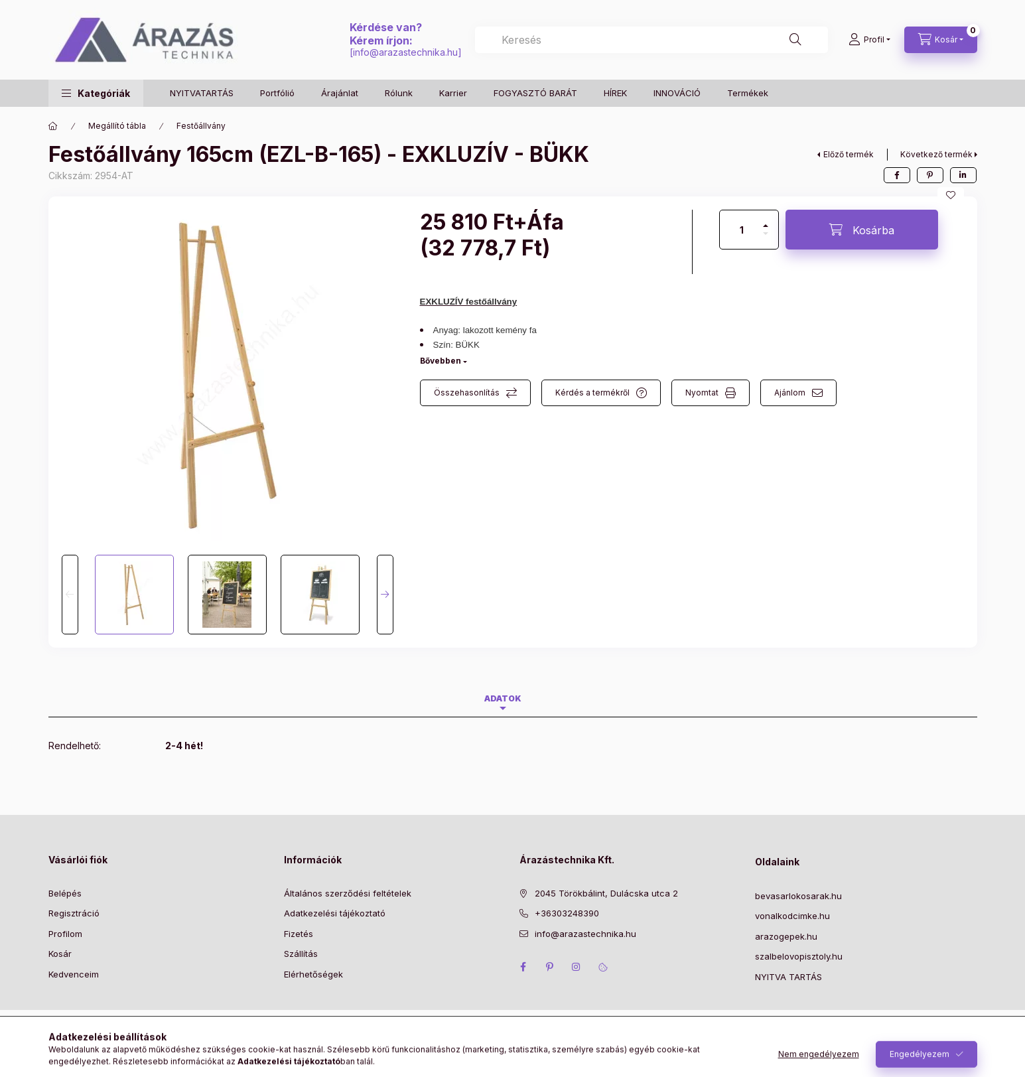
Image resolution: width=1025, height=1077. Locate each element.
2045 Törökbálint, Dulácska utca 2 (606, 893)
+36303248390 (567, 913)
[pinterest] (930, 175)
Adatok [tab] (502, 698)
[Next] (385, 594)
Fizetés (298, 933)
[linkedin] (963, 175)
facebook (523, 967)
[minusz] (765, 239)
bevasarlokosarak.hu (798, 896)
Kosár (60, 953)
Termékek (747, 93)
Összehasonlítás (467, 392)
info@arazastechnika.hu (405, 52)
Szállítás (301, 953)
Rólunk (399, 93)
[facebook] (897, 175)
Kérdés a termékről (592, 392)
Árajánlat (339, 93)
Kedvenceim (73, 974)
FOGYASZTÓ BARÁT (535, 93)
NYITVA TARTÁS (788, 976)
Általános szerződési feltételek (347, 893)
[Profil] (869, 40)
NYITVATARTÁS (202, 93)
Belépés (65, 893)
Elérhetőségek (313, 974)
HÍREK (615, 93)
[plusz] (765, 220)
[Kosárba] (862, 230)
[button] (95, 93)
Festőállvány (201, 126)
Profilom (65, 933)
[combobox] (651, 40)
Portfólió (277, 93)
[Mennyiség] (741, 229)
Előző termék (848, 154)
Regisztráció (74, 913)
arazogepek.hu (786, 936)
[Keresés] (795, 39)
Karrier (453, 93)
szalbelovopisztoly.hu (799, 956)
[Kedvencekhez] (950, 195)
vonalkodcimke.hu (792, 915)
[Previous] (70, 594)
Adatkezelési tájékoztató (334, 913)
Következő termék (936, 154)
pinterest (550, 967)
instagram (576, 967)
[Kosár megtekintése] (940, 40)
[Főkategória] (53, 126)
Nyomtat (701, 392)
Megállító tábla (117, 126)
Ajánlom (789, 392)
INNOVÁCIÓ (677, 93)
